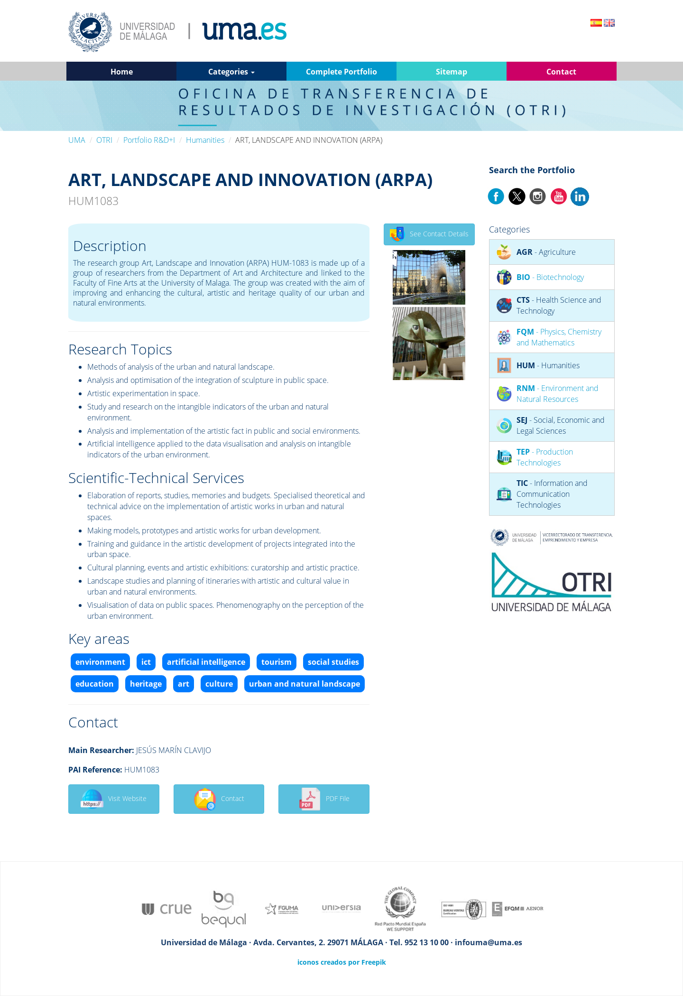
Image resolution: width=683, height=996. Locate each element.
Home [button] (122, 71)
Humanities (205, 140)
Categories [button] (231, 71)
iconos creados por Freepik (341, 962)
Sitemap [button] (451, 71)
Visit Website (114, 799)
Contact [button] (561, 71)
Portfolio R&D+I (149, 140)
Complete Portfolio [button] (341, 71)
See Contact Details (429, 234)
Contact (219, 799)
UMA (76, 140)
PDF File (324, 799)
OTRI (104, 140)
